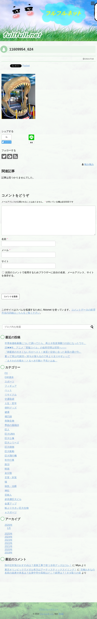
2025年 (8, 533)
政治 (7, 464)
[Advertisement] (17, 589)
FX (6, 373)
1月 (9, 528)
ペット (8, 390)
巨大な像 (9, 438)
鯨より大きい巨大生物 (17, 508)
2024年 (8, 537)
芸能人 (8, 495)
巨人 (7, 429)
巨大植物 (9, 447)
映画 (7, 468)
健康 (7, 412)
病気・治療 (11, 486)
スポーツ (9, 381)
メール (5, 250)
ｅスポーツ (11, 512)
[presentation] (24, 285)
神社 (7, 490)
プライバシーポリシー (48, 609)
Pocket (26, 65)
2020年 (8, 549)
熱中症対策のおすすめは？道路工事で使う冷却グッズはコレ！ (38, 565)
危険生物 (9, 421)
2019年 (8, 552)
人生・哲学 (11, 403)
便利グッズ (11, 407)
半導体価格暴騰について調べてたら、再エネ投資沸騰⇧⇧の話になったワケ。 (45, 343)
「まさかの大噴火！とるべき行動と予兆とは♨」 (31, 360)
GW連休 (9, 377)
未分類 (8, 473)
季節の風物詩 (12, 425)
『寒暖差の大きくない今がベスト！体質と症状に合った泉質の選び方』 (43, 352)
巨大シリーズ (12, 442)
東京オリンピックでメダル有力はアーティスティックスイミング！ (41, 569)
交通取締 (9, 399)
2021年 (8, 546)
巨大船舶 (9, 451)
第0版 (61, 614)
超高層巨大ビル (13, 499)
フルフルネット (46, 614)
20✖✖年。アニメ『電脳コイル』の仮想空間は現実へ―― (35, 347)
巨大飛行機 (11, 455)
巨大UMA (10, 434)
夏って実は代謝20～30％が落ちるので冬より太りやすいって (37, 356)
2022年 (8, 543)
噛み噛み (89, 164)
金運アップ (11, 503)
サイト (5, 261)
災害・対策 (11, 477)
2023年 (8, 540)
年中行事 (9, 460)
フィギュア (11, 386)
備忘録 (8, 416)
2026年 (8, 525)
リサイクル (11, 394)
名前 (4, 239)
